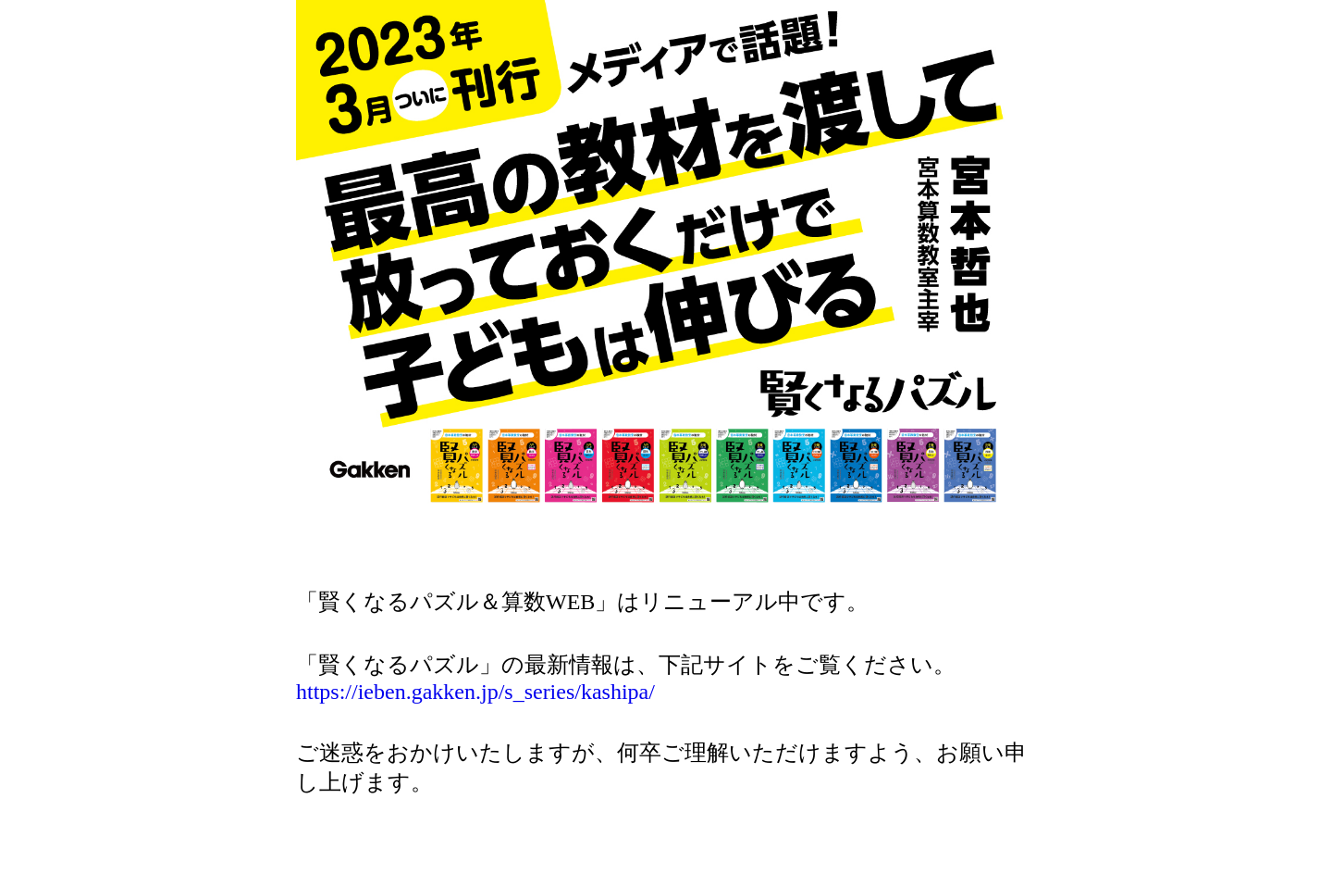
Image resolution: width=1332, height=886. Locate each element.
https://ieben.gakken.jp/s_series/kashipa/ (475, 692)
